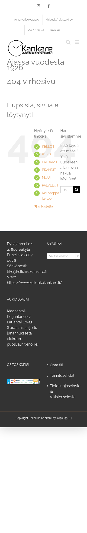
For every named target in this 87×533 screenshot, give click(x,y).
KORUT (47, 154)
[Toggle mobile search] (68, 42)
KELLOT (48, 146)
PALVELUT (50, 185)
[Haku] (76, 189)
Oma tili (56, 365)
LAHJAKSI (49, 162)
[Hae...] (66, 189)
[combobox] (63, 256)
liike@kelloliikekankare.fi (27, 271)
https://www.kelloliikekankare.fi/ (34, 282)
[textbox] (63, 256)
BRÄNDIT (49, 170)
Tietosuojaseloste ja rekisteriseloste (64, 391)
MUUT (47, 177)
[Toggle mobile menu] (77, 42)
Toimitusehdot (62, 375)
